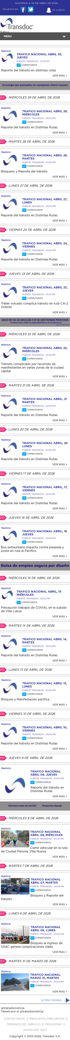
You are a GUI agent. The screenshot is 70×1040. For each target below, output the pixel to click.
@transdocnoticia (12, 1008)
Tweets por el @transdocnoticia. (22, 1011)
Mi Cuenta (58, 10)
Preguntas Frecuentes (47, 1019)
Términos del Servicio (24, 1024)
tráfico (6, 51)
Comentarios (27, 65)
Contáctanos (15, 1019)
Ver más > (59, 75)
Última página (51, 1000)
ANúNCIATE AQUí (35, 1030)
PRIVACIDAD (54, 1024)
